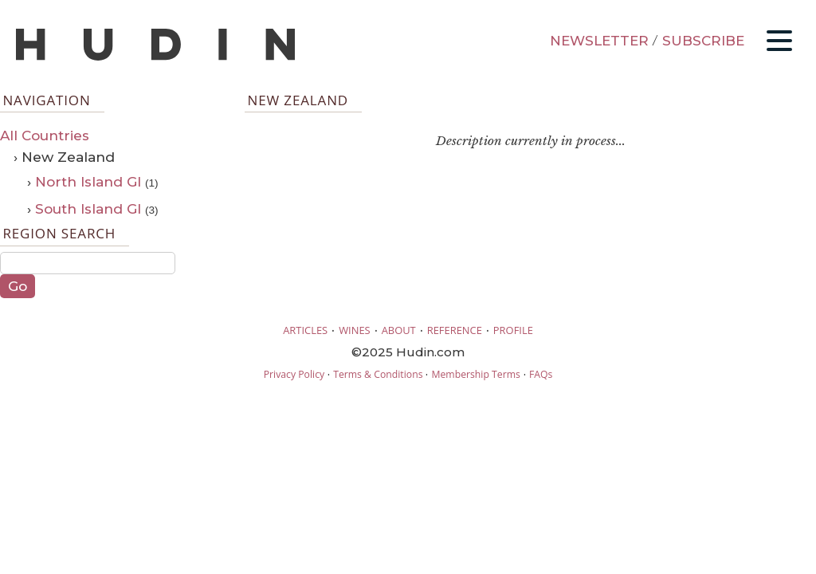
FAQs (540, 374)
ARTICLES (305, 330)
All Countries (44, 136)
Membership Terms (475, 374)
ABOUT (399, 330)
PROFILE (513, 330)
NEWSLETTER (599, 41)
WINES (355, 330)
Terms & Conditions (377, 374)
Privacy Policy (294, 374)
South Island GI (88, 209)
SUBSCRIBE (703, 41)
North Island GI (88, 182)
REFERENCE (454, 330)
